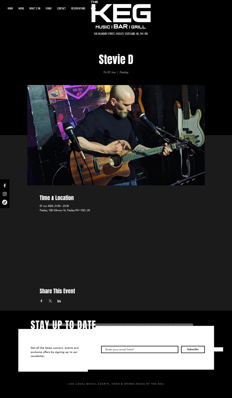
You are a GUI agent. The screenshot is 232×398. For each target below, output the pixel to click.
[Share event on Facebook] (41, 300)
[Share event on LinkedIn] (59, 300)
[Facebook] (4, 185)
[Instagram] (4, 193)
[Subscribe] (193, 349)
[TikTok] (4, 202)
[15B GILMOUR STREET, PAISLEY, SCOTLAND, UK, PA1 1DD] (120, 33)
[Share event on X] (50, 300)
